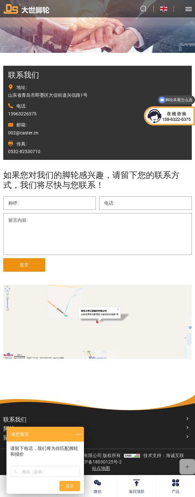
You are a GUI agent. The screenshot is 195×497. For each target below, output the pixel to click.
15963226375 (22, 113)
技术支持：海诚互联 (163, 455)
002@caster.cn (23, 132)
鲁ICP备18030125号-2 (99, 461)
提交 (24, 264)
